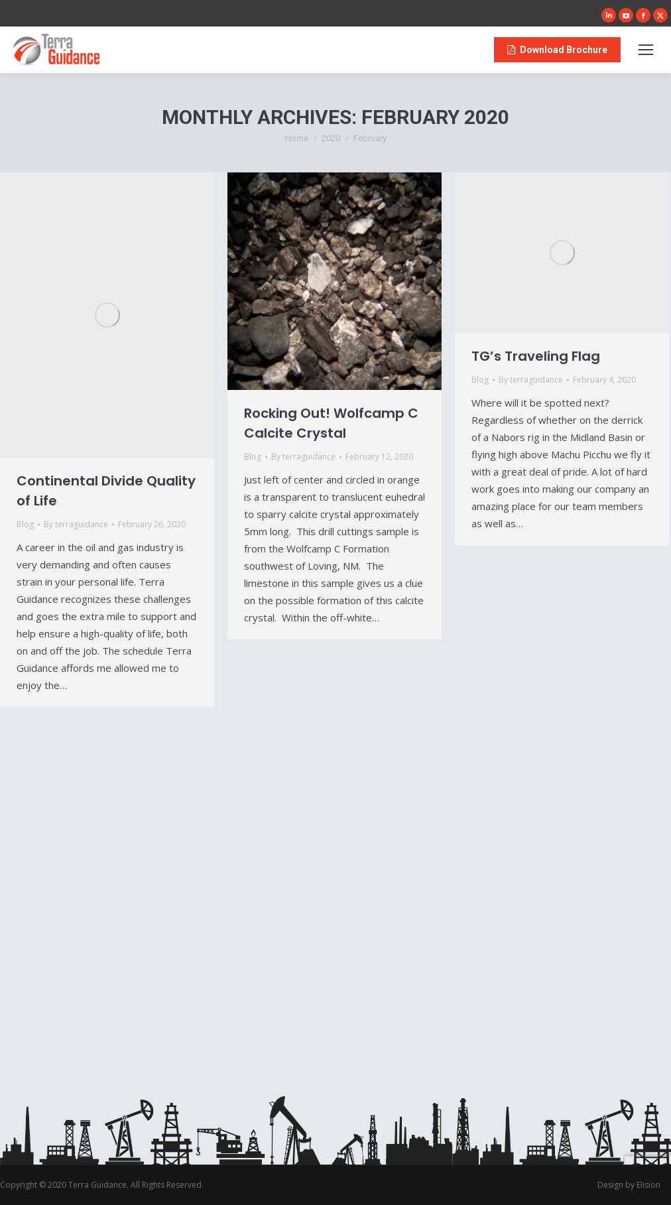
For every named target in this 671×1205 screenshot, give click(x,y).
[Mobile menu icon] (646, 50)
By (76, 524)
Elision (648, 1184)
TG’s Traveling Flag (535, 356)
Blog (25, 524)
